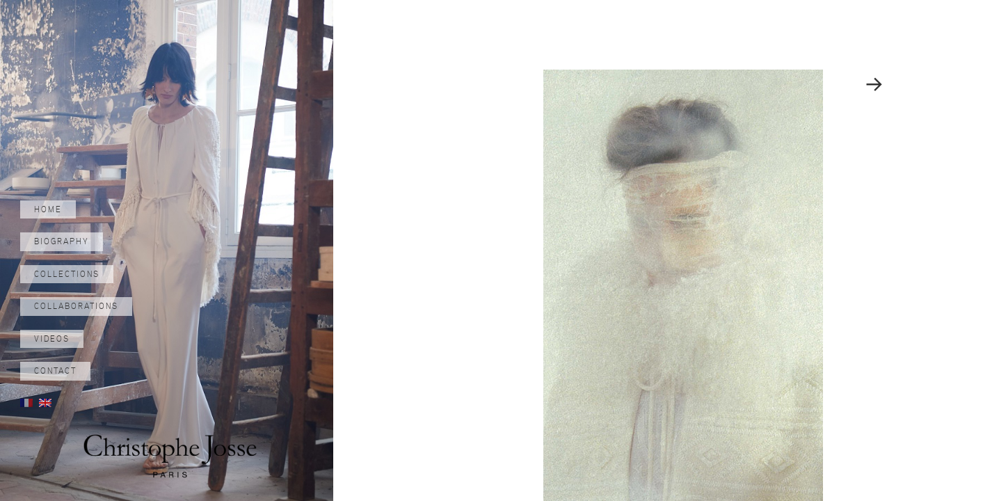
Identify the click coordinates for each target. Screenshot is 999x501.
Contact (55, 371)
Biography (61, 241)
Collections (66, 274)
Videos (52, 339)
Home (48, 209)
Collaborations (76, 306)
